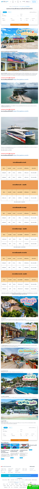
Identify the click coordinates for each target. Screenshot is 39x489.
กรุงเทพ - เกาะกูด (3, 468)
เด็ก (27, 18)
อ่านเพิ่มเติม (12, 457)
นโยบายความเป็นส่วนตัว (22, 487)
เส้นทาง (18, 2)
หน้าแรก (13, 2)
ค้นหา (20, 24)
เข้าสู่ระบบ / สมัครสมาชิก (34, 2)
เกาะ (15, 1)
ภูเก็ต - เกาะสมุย (10, 472)
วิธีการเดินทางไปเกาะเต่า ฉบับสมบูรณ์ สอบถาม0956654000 (5, 451)
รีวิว (20, 1)
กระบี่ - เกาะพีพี (3, 472)
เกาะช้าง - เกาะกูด (17, 468)
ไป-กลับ (5, 12)
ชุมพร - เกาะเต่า (25, 468)
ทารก (33, 18)
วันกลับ (11, 18)
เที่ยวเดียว (9, 12)
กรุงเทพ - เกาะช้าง (10, 468)
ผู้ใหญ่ (21, 18)
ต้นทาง (3, 429)
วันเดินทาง (3, 18)
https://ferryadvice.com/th (20, 79)
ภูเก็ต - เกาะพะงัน (17, 472)
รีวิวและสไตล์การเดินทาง (15, 6)
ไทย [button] (27, 1)
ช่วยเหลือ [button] (23, 1)
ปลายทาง (21, 429)
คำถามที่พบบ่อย (16, 487)
